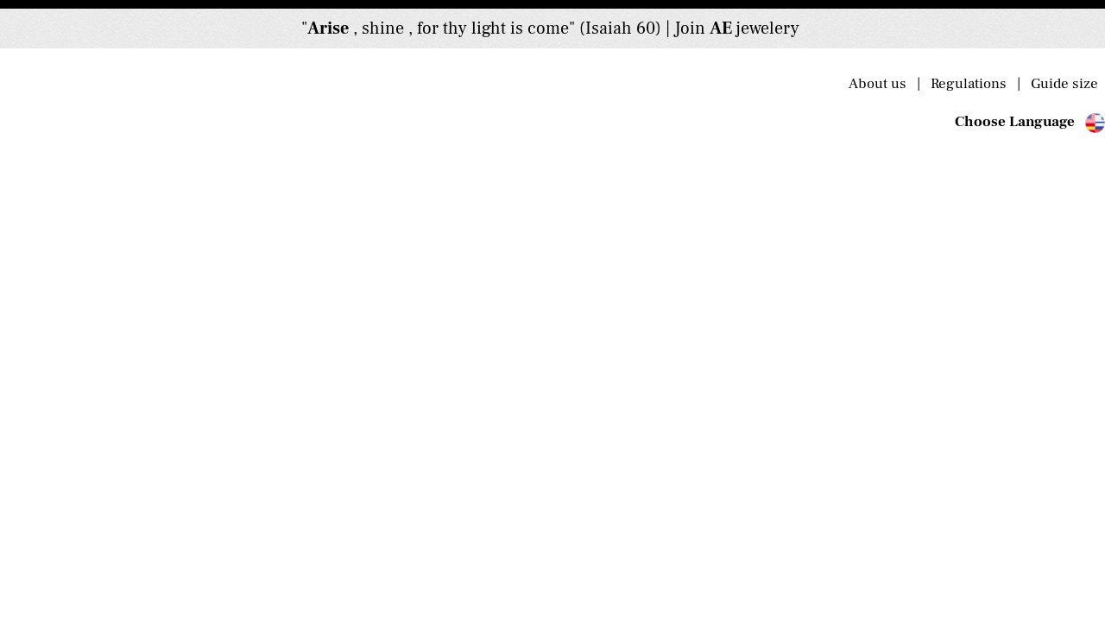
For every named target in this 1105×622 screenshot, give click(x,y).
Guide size (1062, 83)
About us (883, 83)
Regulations (972, 83)
